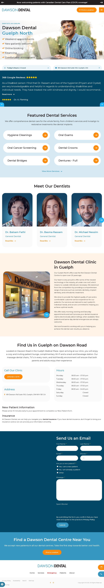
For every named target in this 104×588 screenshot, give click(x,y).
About (71, 573)
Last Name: (85, 444)
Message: (60, 477)
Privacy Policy (89, 519)
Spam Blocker (62, 504)
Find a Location (52, 552)
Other (60, 473)
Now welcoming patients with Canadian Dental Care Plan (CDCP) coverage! (52, 2)
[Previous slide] (6, 314)
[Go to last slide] (2, 104)
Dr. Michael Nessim (86, 232)
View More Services (50, 171)
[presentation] (68, 512)
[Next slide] (102, 104)
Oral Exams (65, 135)
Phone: (83, 454)
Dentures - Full (68, 160)
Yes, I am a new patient (67, 466)
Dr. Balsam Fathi (15, 232)
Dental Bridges (17, 160)
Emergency (52, 573)
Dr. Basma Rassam (51, 232)
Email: (59, 454)
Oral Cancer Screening (21, 147)
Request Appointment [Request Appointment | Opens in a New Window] (101, 567)
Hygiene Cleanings (19, 135)
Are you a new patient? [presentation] (66, 463)
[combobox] (82, 458)
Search (24, 580)
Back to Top (5, 585)
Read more (7, 94)
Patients (63, 573)
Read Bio (9, 241)
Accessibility (16, 580)
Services (41, 573)
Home (32, 573)
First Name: (61, 444)
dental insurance (50, 419)
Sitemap (31, 580)
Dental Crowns (68, 147)
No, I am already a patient (68, 470)
